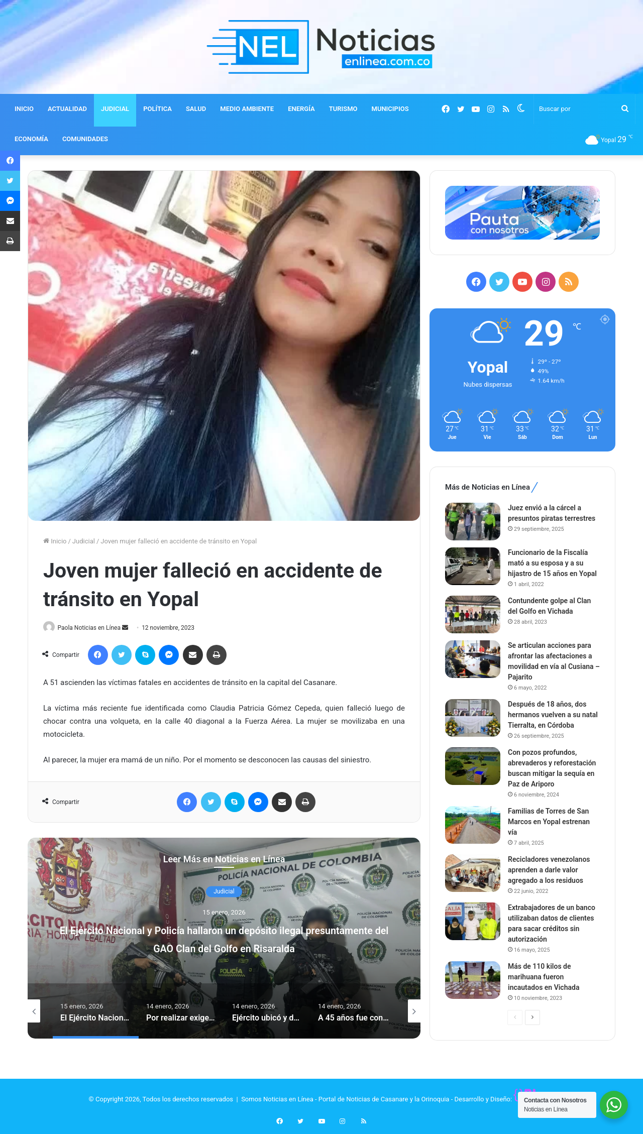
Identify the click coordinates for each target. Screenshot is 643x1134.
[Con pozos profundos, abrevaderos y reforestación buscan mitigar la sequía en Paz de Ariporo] (472, 766)
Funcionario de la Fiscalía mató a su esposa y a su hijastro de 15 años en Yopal (552, 563)
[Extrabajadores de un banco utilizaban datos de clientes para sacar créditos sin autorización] (472, 921)
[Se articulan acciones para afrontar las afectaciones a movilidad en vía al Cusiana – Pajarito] (472, 659)
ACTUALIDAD (67, 108)
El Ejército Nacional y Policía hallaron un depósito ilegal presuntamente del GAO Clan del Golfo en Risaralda (224, 948)
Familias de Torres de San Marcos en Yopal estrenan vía (549, 821)
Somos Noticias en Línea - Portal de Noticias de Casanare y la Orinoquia (345, 1099)
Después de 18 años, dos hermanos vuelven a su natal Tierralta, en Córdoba (553, 714)
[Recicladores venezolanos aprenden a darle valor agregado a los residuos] (472, 873)
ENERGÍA (301, 108)
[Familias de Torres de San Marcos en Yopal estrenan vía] (472, 825)
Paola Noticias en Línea (93, 627)
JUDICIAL (115, 108)
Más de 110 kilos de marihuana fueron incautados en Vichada (543, 976)
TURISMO (343, 108)
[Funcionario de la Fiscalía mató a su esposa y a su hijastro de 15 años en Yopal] (472, 566)
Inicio (54, 541)
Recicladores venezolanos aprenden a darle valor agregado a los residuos (549, 869)
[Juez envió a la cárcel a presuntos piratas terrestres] (472, 521)
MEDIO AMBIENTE (247, 108)
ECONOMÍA (31, 139)
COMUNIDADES (85, 139)
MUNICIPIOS (390, 108)
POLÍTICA (157, 108)
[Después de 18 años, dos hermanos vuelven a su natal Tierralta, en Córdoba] (472, 718)
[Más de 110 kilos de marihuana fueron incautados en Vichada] (472, 980)
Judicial (83, 541)
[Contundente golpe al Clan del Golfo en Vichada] (472, 614)
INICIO (24, 108)
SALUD (196, 108)
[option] (224, 938)
